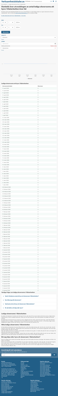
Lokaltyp (3, 35)
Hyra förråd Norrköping (45, 367)
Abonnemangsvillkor (25, 366)
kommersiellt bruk (38, 1)
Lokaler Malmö (33, 386)
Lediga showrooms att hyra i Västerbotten (17, 4)
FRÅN (2, 20)
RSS (22, 377)
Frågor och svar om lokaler (27, 371)
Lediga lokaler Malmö (6, 392)
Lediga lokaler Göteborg (6, 391)
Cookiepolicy (24, 368)
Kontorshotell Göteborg (6, 387)
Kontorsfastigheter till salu (7, 386)
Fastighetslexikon (25, 372)
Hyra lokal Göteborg (44, 372)
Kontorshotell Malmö (6, 389)
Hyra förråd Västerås (45, 370)
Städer (3, 41)
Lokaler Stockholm (34, 387)
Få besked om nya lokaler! (51, 1)
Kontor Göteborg (5, 384)
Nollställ (2, 39)
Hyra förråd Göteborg (45, 365)
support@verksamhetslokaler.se (8, 365)
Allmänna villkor (24, 365)
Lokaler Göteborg (34, 385)
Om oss (22, 362)
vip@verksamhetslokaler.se (21, 13)
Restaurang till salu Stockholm (37, 389)
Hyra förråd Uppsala (44, 368)
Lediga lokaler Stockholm (36, 381)
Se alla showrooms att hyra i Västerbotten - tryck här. (13, 15)
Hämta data (6, 32)
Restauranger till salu (35, 390)
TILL (2, 25)
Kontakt (22, 363)
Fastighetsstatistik (25, 373)
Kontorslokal (4, 390)
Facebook (2, 377)
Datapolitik (23, 367)
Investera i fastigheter (6, 381)
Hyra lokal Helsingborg (45, 373)
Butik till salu (33, 391)
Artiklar (22, 370)
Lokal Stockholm (34, 384)
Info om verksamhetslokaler (27, 375)
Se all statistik (4, 4)
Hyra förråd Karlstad (44, 366)
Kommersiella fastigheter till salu (8, 382)
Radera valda (54, 45)
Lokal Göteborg (33, 382)
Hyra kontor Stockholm (45, 371)
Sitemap (22, 376)
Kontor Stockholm (5, 385)
